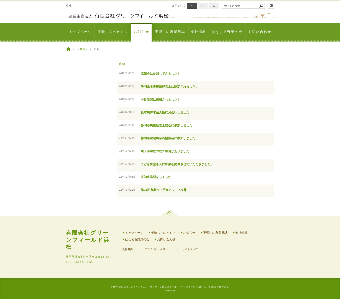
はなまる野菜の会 (227, 31)
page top (170, 212)
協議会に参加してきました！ (160, 73)
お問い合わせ (259, 31)
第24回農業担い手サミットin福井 (163, 190)
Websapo (170, 290)
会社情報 (198, 31)
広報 (122, 64)
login (271, 6)
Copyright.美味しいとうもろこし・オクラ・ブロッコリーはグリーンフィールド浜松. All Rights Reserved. (170, 286)
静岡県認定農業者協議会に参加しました (168, 138)
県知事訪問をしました (156, 177)
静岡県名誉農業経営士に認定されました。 (169, 86)
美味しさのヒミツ (113, 31)
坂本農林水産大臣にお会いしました (165, 112)
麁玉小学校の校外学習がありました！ (166, 151)
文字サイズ (178, 5)
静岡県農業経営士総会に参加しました (166, 125)
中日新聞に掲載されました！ (160, 99)
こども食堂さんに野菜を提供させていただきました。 (177, 164)
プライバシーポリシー (157, 249)
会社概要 (127, 249)
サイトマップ (190, 249)
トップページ (80, 31)
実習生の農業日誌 (170, 31)
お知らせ (141, 31)
